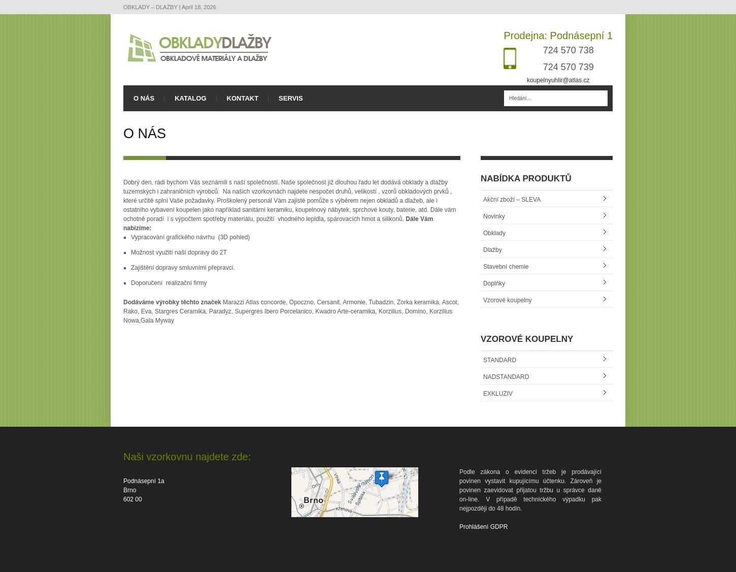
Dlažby (492, 249)
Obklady (494, 233)
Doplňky (494, 283)
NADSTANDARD (506, 376)
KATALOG (190, 98)
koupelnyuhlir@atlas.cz (558, 80)
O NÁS (143, 98)
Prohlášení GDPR (483, 526)
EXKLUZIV (498, 393)
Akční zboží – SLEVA (512, 199)
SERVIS (291, 98)
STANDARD (499, 360)
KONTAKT (243, 98)
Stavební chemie (505, 266)
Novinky (494, 216)
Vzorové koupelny (507, 300)
